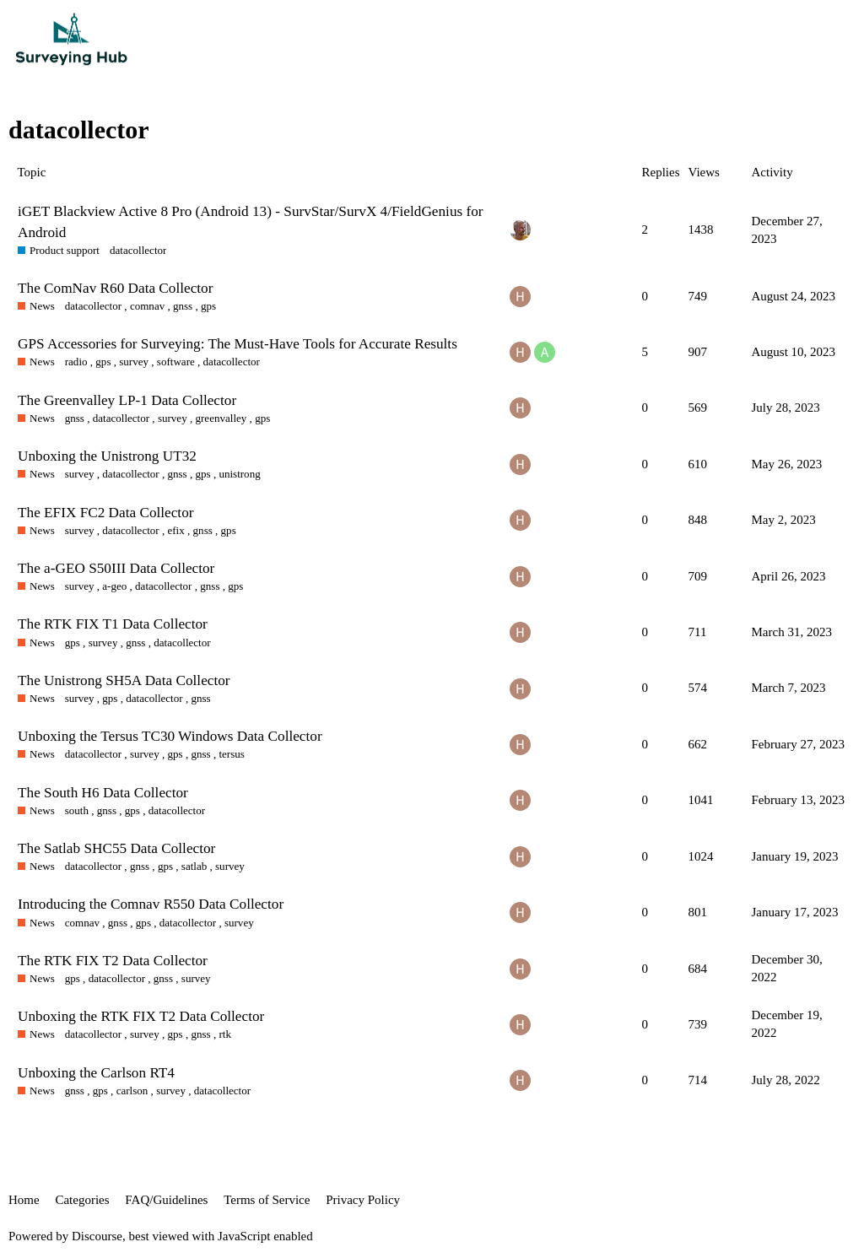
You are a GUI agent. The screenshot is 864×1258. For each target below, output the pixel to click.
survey (133, 361)
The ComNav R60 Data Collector (115, 288)
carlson (132, 1090)
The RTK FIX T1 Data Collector (113, 624)
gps (208, 306)
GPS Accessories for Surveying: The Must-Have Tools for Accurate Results (237, 344)
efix (175, 530)
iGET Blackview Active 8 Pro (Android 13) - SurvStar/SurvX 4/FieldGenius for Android (250, 221)
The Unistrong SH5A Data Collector (124, 680)
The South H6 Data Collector (103, 793)
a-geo (114, 586)
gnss (182, 306)
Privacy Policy (363, 1200)
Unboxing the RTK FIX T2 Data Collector (141, 1016)
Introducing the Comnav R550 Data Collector (151, 904)
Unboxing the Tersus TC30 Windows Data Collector (170, 736)
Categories (82, 1200)
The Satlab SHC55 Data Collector (116, 848)
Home (24, 1200)
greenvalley (220, 418)
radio (76, 361)
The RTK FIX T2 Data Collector (113, 961)
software (176, 361)
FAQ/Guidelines (166, 1200)
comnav (147, 306)
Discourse (97, 1236)
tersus (231, 754)
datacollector (138, 250)
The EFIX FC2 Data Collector (106, 513)
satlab (194, 866)
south (77, 810)
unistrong (239, 473)
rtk (225, 1034)
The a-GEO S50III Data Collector (116, 568)
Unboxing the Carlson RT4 (96, 1073)
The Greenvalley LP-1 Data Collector (127, 400)
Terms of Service (267, 1200)
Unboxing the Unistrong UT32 (107, 456)
